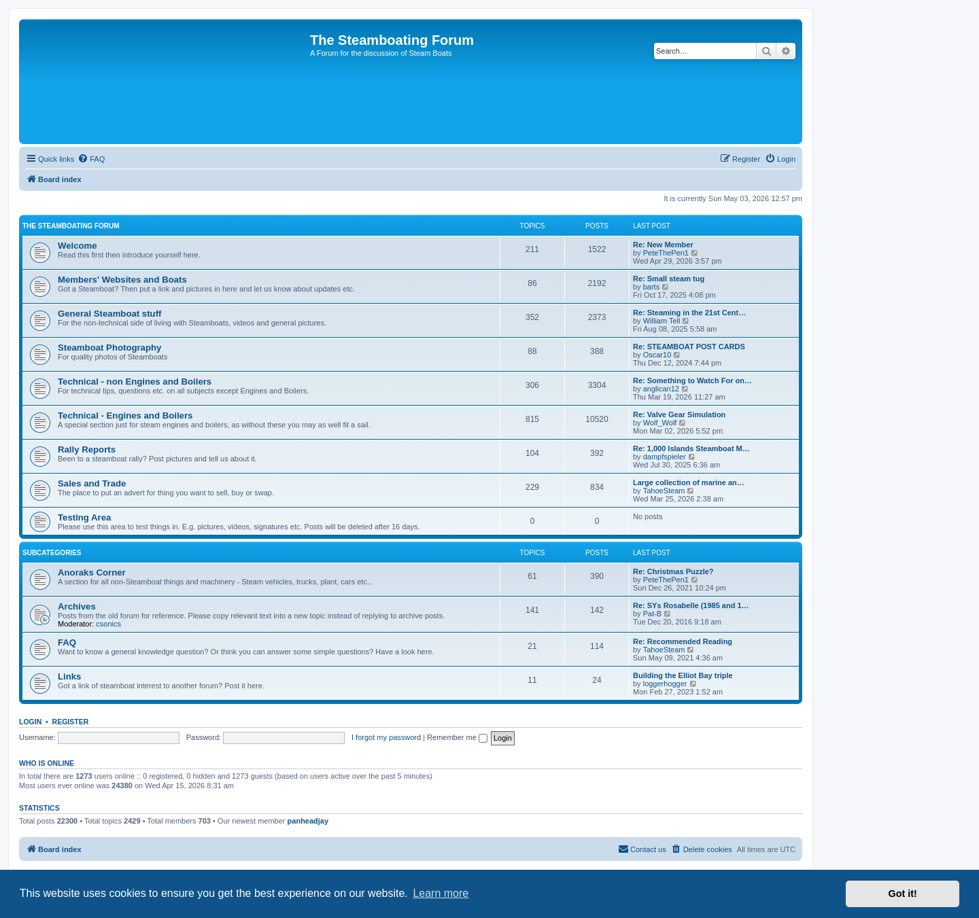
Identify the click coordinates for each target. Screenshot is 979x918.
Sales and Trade (92, 483)
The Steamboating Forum (71, 226)
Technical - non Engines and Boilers (134, 381)
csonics (108, 624)
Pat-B (652, 614)
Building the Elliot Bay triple (683, 675)
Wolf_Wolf (660, 423)
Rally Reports (87, 449)
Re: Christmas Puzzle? (673, 571)
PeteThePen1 (666, 253)
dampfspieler (664, 457)
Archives (77, 606)
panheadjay (308, 821)
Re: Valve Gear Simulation (679, 414)
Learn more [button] (440, 893)
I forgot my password (386, 737)
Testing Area (84, 517)
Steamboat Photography (109, 347)
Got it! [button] (903, 893)
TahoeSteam (664, 491)
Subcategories (52, 553)
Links (69, 676)
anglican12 (661, 389)
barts (651, 287)
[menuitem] (91, 159)
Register (70, 722)
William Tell (662, 321)
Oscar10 (657, 355)
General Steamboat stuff (109, 313)
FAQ (67, 642)
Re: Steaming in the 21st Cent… (689, 312)
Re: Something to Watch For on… (692, 380)
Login (30, 722)
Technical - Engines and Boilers (125, 415)
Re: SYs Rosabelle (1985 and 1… (691, 605)
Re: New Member (663, 245)
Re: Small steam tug (668, 279)
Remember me (457, 737)
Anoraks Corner (92, 572)
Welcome (77, 246)
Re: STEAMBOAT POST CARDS (689, 346)
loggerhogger (665, 683)
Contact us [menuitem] (642, 848)
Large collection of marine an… (688, 482)
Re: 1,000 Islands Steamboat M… (691, 448)
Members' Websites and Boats (122, 280)
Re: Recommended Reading (682, 641)
